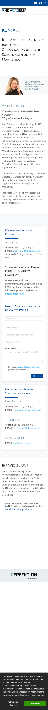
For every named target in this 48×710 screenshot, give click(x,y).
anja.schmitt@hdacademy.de (27, 251)
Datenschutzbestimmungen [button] (32, 695)
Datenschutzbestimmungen (29, 367)
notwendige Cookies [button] (13, 703)
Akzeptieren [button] (35, 703)
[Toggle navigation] (42, 10)
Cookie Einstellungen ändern (19, 509)
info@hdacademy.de (15, 293)
